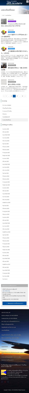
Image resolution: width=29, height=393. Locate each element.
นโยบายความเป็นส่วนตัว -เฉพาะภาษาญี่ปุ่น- (11, 343)
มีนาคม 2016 (6, 267)
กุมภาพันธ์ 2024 (6, 193)
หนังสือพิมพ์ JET (11, 48)
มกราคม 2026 (6, 137)
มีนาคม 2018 (6, 261)
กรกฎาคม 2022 (6, 243)
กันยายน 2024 (6, 176)
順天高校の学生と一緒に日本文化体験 (14, 69)
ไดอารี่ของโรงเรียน (12, 65)
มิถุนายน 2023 (6, 214)
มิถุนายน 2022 (6, 246)
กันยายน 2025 (6, 146)
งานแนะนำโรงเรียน (12, 21)
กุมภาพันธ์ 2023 (6, 223)
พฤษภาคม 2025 (6, 155)
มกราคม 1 (5, 279)
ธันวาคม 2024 (6, 170)
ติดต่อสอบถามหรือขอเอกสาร (14, 303)
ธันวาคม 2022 (6, 229)
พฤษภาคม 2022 (6, 249)
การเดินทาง (4, 349)
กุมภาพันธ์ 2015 (6, 270)
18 (17, 96)
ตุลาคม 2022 (6, 234)
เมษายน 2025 (6, 158)
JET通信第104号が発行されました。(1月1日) (14, 52)
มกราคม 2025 (6, 167)
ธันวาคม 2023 (6, 199)
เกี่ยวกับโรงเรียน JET (6, 312)
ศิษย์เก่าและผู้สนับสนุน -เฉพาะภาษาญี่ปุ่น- (10, 337)
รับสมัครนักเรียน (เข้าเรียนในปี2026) (9, 318)
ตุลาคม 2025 (6, 143)
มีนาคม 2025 (6, 161)
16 (12, 96)
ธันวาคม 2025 (6, 140)
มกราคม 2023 (6, 226)
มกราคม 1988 (6, 276)
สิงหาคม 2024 (6, 179)
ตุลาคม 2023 (6, 205)
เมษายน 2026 (6, 129)
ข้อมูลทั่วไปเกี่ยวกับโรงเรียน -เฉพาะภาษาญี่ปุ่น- (11, 334)
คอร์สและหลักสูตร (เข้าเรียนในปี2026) (10, 315)
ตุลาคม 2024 (6, 173)
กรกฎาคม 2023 (6, 211)
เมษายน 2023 (6, 217)
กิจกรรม (4, 114)
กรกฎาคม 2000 (6, 273)
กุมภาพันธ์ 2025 (6, 164)
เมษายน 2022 (6, 252)
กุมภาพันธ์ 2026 (6, 134)
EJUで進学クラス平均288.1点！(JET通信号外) (14, 36)
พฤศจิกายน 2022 (6, 232)
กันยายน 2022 (6, 237)
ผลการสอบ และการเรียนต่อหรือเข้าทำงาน (10, 321)
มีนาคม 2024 (6, 190)
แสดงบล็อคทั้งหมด (7, 119)
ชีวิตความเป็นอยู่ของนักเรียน (8, 324)
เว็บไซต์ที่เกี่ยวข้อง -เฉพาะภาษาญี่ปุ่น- (9, 340)
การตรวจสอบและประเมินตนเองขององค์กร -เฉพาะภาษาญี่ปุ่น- (13, 353)
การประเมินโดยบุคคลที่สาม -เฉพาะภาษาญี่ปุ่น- (11, 357)
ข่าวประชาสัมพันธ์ (7, 105)
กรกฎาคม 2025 (6, 152)
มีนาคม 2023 (6, 220)
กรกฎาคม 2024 (6, 182)
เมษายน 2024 (6, 187)
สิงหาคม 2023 (6, 208)
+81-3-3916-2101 (6, 290)
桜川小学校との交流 (14, 84)
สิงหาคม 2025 (6, 149)
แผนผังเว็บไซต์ (5, 346)
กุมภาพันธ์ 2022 (6, 258)
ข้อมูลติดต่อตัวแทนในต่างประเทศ (9, 327)
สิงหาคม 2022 (6, 240)
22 (23, 96)
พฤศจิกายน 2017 (6, 264)
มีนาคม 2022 (6, 255)
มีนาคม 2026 (6, 132)
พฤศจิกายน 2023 (6, 202)
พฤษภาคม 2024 (6, 184)
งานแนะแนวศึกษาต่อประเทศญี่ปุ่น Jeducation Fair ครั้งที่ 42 (13, 25)
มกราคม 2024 (6, 196)
